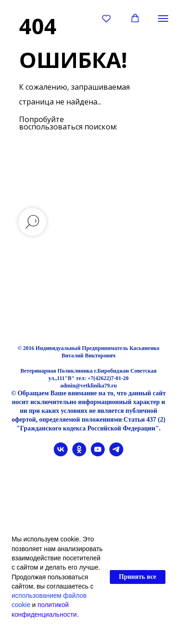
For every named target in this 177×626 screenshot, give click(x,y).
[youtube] (98, 454)
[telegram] (116, 454)
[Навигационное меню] (163, 18)
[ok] (79, 454)
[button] (106, 18)
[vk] (61, 454)
